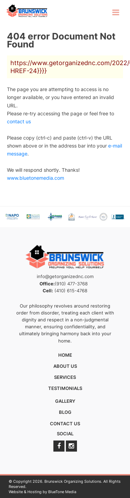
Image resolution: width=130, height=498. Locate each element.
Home (65, 355)
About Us (65, 366)
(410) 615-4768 (70, 290)
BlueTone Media (62, 491)
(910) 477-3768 (71, 283)
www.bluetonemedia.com (35, 178)
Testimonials (65, 388)
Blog (65, 412)
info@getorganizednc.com (65, 276)
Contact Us (65, 423)
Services (65, 377)
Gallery (65, 401)
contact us (19, 121)
